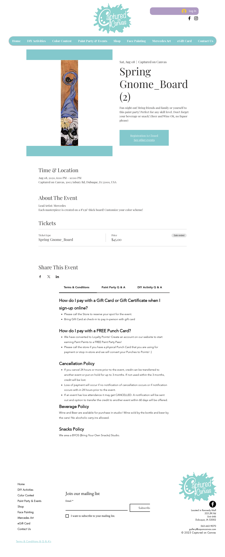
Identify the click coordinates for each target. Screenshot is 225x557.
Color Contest (26, 495)
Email (69, 500)
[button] (36, 40)
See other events (144, 140)
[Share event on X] (48, 276)
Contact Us (24, 529)
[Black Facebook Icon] (189, 18)
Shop (21, 506)
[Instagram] (196, 18)
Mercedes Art (26, 518)
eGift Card (24, 523)
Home (21, 484)
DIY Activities (25, 490)
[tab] (78, 287)
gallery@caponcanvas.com (202, 529)
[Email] (96, 507)
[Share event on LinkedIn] (57, 276)
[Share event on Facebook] (40, 276)
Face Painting (26, 512)
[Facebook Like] (209, 536)
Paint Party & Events (29, 501)
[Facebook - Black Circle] (212, 504)
